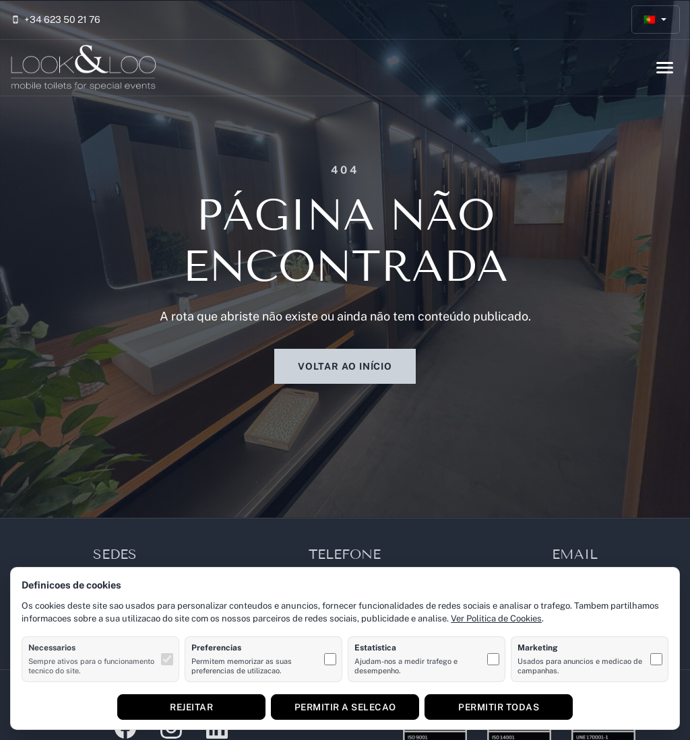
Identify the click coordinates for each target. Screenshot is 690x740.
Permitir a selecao (345, 707)
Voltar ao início (345, 366)
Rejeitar (191, 707)
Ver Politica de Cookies (496, 618)
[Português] (656, 19)
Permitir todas (498, 707)
